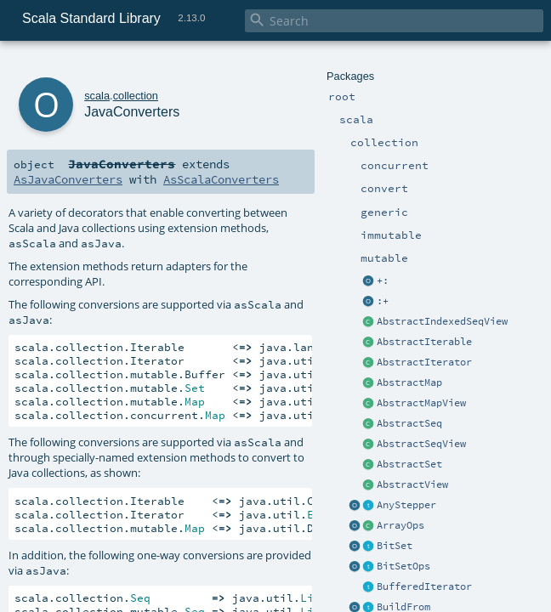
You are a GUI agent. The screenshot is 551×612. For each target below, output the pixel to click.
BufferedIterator (424, 586)
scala (97, 95)
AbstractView (412, 484)
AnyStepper (406, 505)
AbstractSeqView (421, 444)
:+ (383, 301)
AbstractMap (409, 382)
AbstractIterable (424, 342)
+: (383, 280)
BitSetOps (403, 566)
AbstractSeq (409, 423)
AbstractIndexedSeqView (442, 321)
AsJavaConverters (68, 179)
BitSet (394, 546)
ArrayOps (400, 525)
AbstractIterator (424, 362)
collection (135, 95)
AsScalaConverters (221, 179)
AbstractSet (409, 464)
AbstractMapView (421, 403)
